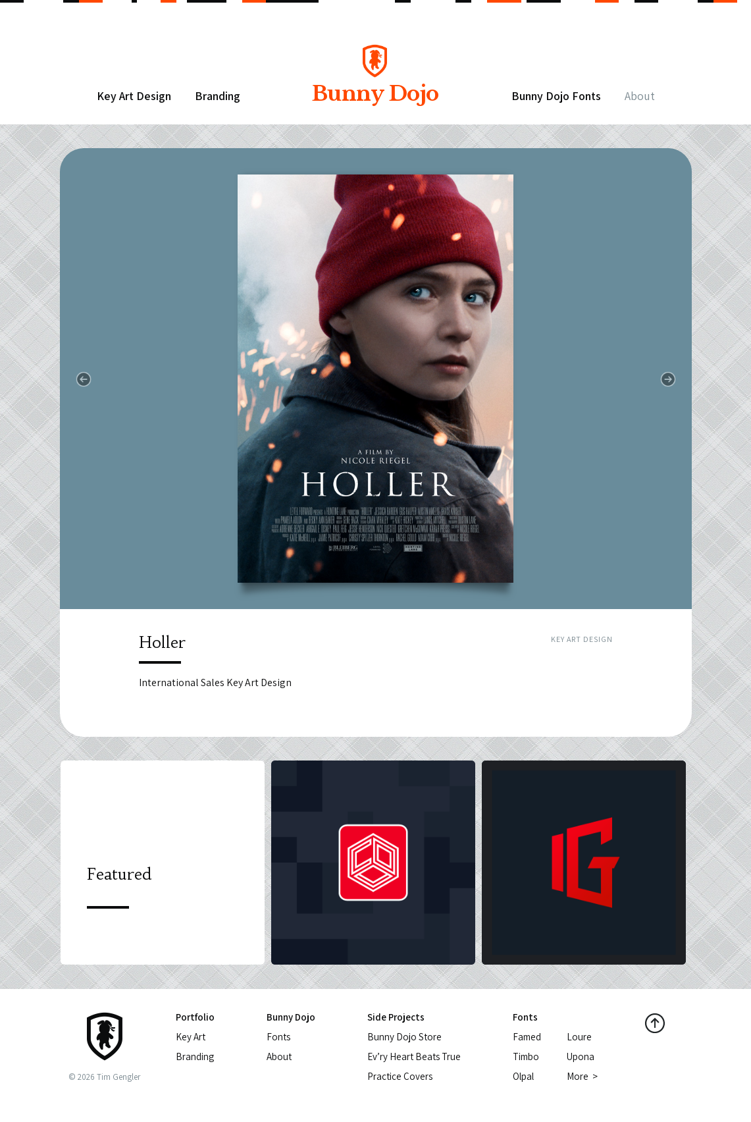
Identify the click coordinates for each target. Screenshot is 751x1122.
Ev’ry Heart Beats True (414, 1056)
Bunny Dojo (375, 84)
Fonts (278, 1036)
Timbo (526, 1056)
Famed (527, 1036)
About (640, 95)
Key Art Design (134, 95)
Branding (217, 95)
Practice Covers (399, 1076)
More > (582, 1076)
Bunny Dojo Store (404, 1036)
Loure (579, 1036)
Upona (580, 1056)
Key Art (190, 1036)
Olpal (523, 1076)
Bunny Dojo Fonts (556, 95)
